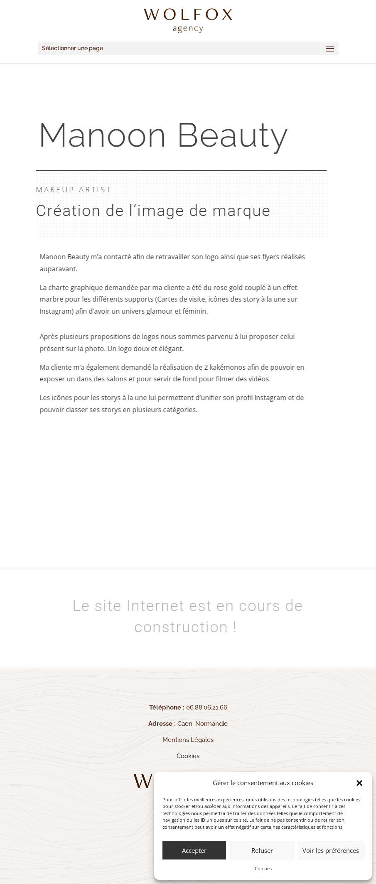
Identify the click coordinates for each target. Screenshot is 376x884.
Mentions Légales (188, 740)
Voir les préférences (330, 850)
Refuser (262, 850)
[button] (359, 783)
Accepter (194, 850)
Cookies (263, 868)
